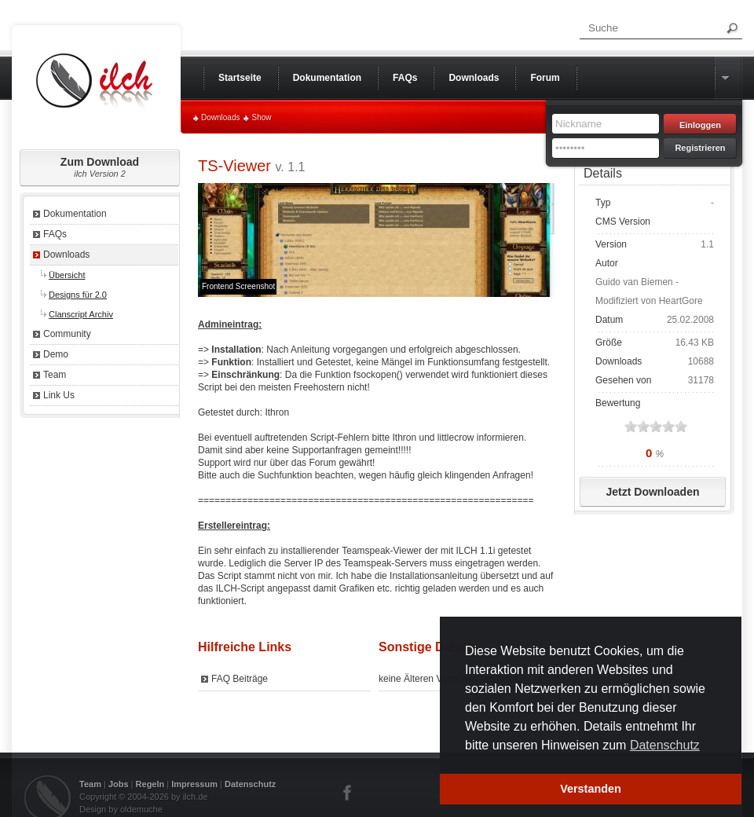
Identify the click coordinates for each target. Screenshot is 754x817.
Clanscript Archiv (81, 314)
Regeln (150, 784)
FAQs (55, 234)
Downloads (220, 117)
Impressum (194, 784)
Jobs (118, 784)
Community (67, 333)
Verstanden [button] (590, 788)
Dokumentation (75, 213)
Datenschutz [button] (665, 745)
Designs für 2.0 (78, 294)
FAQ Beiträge (239, 678)
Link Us (59, 395)
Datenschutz (250, 784)
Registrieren (700, 147)
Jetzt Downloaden (652, 491)
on (630, 426)
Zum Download (99, 167)
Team (54, 374)
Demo (55, 354)
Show (261, 117)
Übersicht (67, 275)
